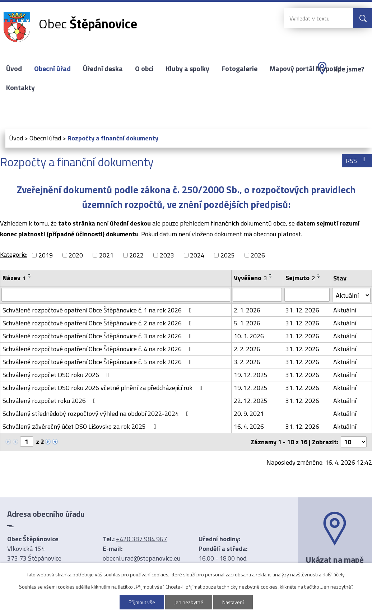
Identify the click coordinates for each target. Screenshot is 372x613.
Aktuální (344, 310)
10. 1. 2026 (249, 336)
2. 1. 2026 (247, 310)
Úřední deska (103, 68)
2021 (106, 255)
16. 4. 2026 (249, 426)
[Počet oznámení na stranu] (354, 441)
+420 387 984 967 (141, 539)
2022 (136, 255)
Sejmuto (300, 278)
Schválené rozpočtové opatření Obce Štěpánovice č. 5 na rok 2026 (99, 362)
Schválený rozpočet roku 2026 (51, 400)
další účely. (333, 574)
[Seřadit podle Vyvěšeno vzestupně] (271, 274)
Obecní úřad (52, 68)
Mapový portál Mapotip (305, 68)
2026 (258, 255)
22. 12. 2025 (251, 400)
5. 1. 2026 (247, 323)
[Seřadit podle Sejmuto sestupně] (319, 277)
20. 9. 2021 (249, 413)
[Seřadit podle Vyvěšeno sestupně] (271, 277)
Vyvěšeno (250, 278)
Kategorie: (13, 254)
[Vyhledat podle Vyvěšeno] (257, 295)
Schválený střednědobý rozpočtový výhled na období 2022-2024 (97, 413)
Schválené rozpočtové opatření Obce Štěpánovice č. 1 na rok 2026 (99, 310)
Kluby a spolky (187, 68)
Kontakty (20, 87)
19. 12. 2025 (251, 375)
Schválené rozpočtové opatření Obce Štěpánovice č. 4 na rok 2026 (99, 349)
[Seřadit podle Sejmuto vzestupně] (319, 274)
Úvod (14, 68)
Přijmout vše (142, 602)
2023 (167, 255)
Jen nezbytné (188, 602)
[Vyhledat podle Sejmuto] (307, 295)
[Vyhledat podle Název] (115, 295)
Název (14, 278)
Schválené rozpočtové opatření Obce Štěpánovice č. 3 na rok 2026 (99, 336)
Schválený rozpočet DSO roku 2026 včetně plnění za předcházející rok (104, 388)
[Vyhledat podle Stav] (351, 295)
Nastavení (233, 602)
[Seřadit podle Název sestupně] (30, 277)
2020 (76, 255)
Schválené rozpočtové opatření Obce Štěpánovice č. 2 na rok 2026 (99, 323)
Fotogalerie (239, 68)
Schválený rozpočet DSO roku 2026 (57, 375)
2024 (197, 255)
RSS (357, 161)
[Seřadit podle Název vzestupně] (30, 274)
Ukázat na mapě (335, 559)
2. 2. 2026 (247, 349)
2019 (45, 255)
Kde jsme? (349, 69)
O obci (144, 68)
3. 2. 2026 (247, 362)
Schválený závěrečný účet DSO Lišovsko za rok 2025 (81, 426)
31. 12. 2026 (302, 310)
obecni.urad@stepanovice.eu (141, 558)
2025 (227, 255)
